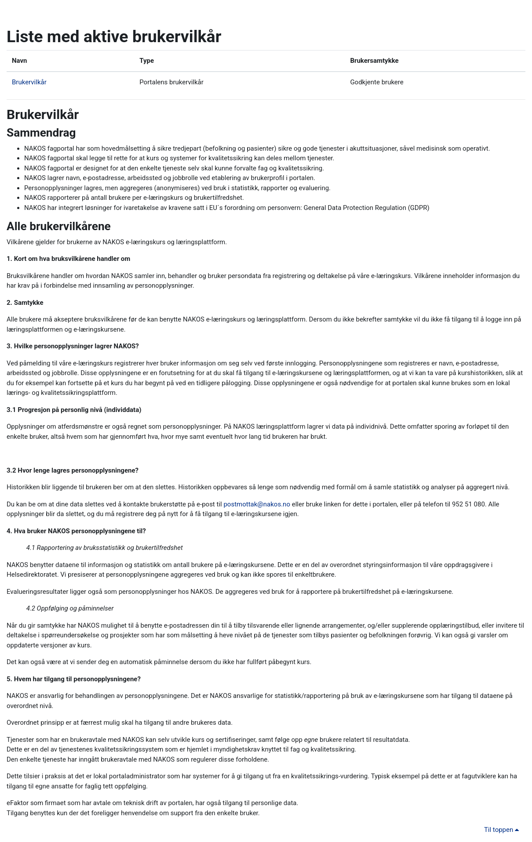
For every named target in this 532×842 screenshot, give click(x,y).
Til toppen (503, 830)
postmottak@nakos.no (256, 504)
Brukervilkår (29, 82)
